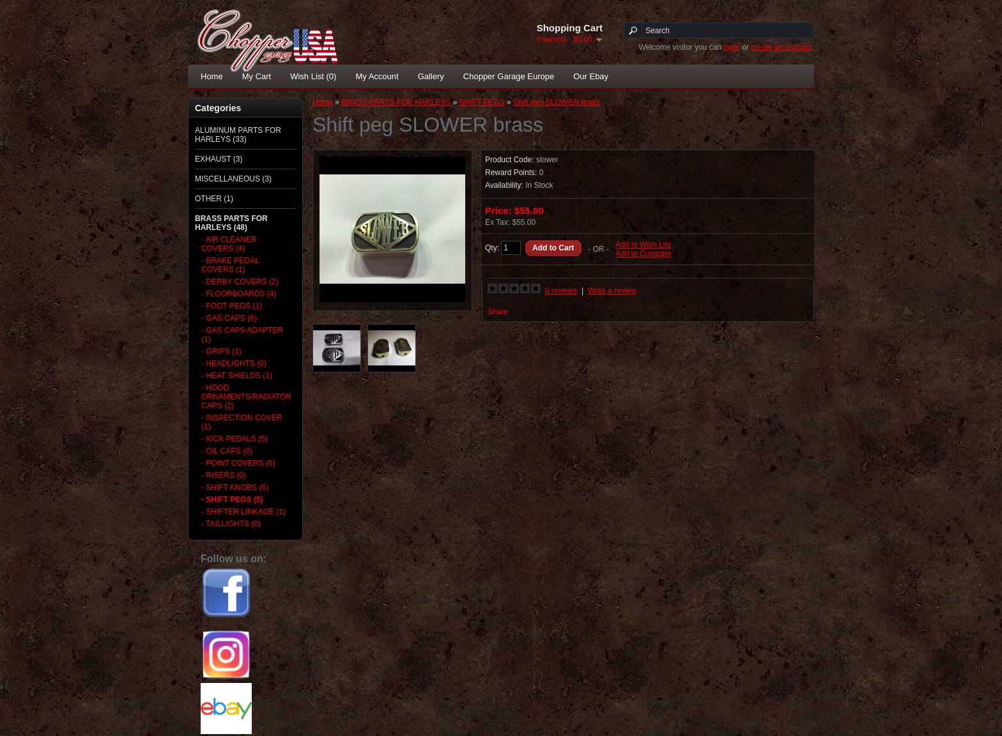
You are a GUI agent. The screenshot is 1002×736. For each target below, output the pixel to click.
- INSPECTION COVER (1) (241, 422)
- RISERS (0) (223, 475)
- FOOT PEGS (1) (231, 306)
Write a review (612, 290)
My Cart (257, 76)
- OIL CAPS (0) (226, 451)
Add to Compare (643, 253)
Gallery (431, 76)
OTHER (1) (214, 198)
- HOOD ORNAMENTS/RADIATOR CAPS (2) (244, 396)
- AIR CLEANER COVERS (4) (229, 244)
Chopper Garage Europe (508, 76)
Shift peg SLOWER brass (556, 102)
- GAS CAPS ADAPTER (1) (242, 335)
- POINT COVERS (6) (238, 463)
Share (498, 311)
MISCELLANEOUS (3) (233, 178)
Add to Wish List (643, 244)
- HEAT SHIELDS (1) (236, 375)
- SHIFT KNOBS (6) (234, 487)
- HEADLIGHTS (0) (233, 363)
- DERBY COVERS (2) (239, 281)
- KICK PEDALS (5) (234, 438)
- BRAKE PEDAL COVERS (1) (230, 265)
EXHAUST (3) (218, 159)
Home (212, 76)
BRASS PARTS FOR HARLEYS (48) (231, 223)
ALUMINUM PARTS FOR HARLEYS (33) (238, 135)
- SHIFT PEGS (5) (232, 499)
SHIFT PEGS (482, 102)
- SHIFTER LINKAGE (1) (243, 511)
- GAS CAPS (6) (229, 318)
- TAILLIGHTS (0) (231, 523)
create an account (781, 47)
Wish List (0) (313, 76)
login (732, 47)
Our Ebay (590, 76)
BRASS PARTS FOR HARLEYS (396, 102)
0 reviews (561, 290)
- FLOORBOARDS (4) (238, 293)
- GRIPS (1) (221, 351)
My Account (376, 76)
